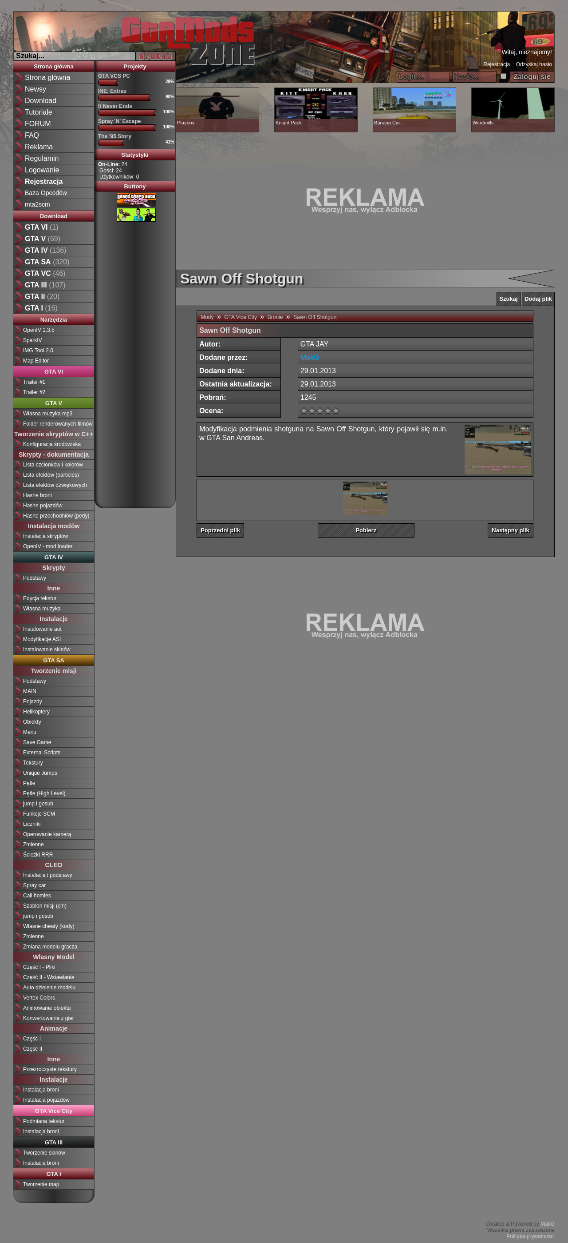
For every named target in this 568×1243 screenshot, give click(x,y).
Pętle (29, 783)
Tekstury (33, 763)
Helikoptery (36, 712)
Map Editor (36, 361)
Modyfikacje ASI (42, 639)
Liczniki (31, 824)
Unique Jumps (40, 773)
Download (40, 100)
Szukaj (508, 298)
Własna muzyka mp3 (47, 413)
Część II (32, 1049)
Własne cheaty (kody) (48, 926)
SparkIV (32, 340)
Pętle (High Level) (44, 793)
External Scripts (41, 752)
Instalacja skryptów (45, 536)
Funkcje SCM (39, 814)
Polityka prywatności (530, 1236)
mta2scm (37, 204)
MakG (547, 1224)
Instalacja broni (41, 1090)
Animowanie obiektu (47, 1008)
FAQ (32, 135)
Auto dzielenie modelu (49, 987)
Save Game (37, 742)
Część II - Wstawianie (48, 977)
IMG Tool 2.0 (38, 350)
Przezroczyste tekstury (50, 1069)
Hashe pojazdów (43, 505)
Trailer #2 (34, 392)
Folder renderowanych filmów (58, 424)
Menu (29, 732)
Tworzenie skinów (44, 1153)
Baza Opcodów (46, 192)
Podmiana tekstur (43, 1121)
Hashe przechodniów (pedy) (56, 516)
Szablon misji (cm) (45, 906)
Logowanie (42, 170)
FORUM (38, 123)
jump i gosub (38, 804)
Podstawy (34, 578)
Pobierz (365, 530)
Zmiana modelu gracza (50, 947)
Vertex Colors (39, 998)
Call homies (37, 895)
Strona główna (47, 77)
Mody (207, 317)
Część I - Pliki (39, 967)
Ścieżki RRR (38, 855)
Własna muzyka (42, 609)
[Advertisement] (134, 361)
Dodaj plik (538, 298)
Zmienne (33, 844)
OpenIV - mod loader (47, 546)
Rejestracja (496, 64)
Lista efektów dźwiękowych (55, 485)
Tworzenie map (41, 1184)
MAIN (29, 691)
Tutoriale (38, 112)
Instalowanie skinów (47, 649)
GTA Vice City (240, 317)
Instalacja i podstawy (47, 875)
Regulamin (42, 158)
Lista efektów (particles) (51, 475)
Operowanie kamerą (47, 834)
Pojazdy (32, 701)
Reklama (39, 147)
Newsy (35, 89)
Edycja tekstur (39, 598)
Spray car (34, 885)
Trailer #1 (34, 382)
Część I (32, 1039)
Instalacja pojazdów (46, 1100)
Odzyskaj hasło (534, 64)
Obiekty (32, 722)
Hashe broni (37, 495)
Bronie (275, 317)
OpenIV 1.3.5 (39, 330)
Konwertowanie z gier (48, 1018)
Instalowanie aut (42, 629)
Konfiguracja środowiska (52, 444)
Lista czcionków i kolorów (53, 465)
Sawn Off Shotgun (314, 317)
